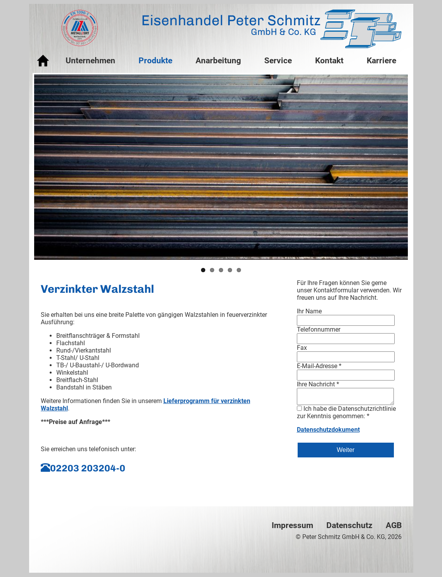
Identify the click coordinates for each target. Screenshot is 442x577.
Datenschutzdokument (328, 429)
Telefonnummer (318, 329)
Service (278, 60)
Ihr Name (309, 311)
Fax (302, 347)
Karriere (381, 60)
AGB (394, 525)
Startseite (43, 61)
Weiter (346, 450)
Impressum (292, 525)
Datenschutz (349, 525)
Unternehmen (90, 60)
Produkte (155, 60)
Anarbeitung (218, 60)
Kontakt (329, 60)
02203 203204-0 (87, 468)
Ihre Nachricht (318, 384)
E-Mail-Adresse (319, 366)
